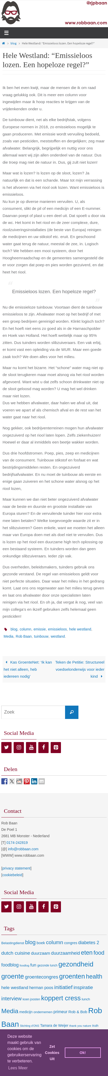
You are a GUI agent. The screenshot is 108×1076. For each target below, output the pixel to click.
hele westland (80, 629)
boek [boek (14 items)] (41, 943)
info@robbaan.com (23, 849)
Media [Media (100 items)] (9, 1011)
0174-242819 (17, 843)
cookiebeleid (12, 875)
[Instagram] (19, 747)
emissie (39, 629)
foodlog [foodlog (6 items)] (24, 965)
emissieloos (57, 629)
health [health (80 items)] (94, 976)
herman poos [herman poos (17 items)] (41, 987)
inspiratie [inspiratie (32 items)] (83, 987)
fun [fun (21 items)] (33, 965)
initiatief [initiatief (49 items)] (63, 987)
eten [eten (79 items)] (87, 952)
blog (13, 43)
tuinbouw (41, 636)
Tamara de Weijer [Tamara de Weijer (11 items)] (54, 1025)
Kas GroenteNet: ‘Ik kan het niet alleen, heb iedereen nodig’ (28, 669)
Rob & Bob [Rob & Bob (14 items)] (77, 1012)
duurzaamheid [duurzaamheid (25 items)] (65, 953)
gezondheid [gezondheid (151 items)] (75, 964)
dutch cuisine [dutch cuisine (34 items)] (15, 953)
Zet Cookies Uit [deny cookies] (52, 1052)
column (25, 629)
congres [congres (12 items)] (70, 943)
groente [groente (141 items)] (12, 976)
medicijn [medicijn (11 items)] (25, 1012)
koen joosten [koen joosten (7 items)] (31, 999)
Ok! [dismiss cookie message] (83, 1053)
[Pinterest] (56, 747)
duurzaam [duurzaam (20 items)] (40, 953)
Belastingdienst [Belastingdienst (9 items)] (12, 943)
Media (8, 636)
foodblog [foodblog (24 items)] (10, 965)
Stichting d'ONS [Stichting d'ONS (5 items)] (29, 1025)
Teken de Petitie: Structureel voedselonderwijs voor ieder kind (79, 669)
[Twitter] (6, 747)
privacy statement (16, 868)
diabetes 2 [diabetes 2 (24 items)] (88, 942)
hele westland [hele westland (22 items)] (14, 987)
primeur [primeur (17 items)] (60, 1011)
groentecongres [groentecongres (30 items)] (41, 977)
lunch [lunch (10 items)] (86, 999)
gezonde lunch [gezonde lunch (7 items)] (47, 965)
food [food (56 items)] (99, 953)
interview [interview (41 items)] (11, 998)
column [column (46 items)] (54, 942)
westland (58, 636)
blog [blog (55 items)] (30, 942)
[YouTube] (31, 747)
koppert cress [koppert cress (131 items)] (61, 998)
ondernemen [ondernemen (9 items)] (42, 1012)
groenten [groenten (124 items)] (72, 976)
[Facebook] (43, 747)
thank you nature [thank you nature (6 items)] (80, 1025)
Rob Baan (24, 636)
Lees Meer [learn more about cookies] (18, 1068)
